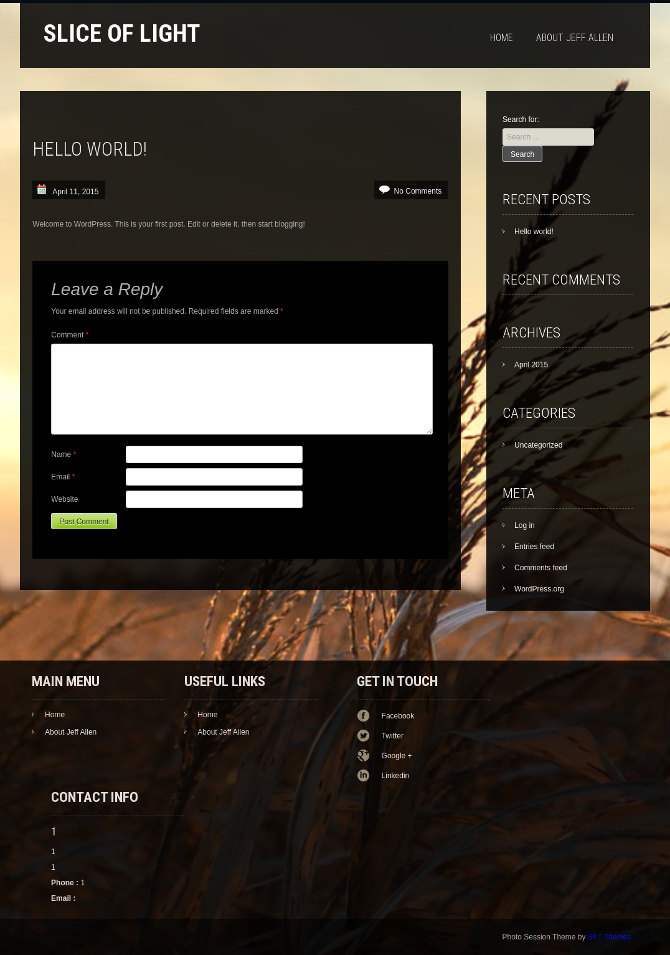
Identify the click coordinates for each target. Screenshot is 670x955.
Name (63, 454)
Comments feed (540, 567)
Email (63, 477)
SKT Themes (609, 937)
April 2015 (531, 364)
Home (501, 38)
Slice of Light (122, 33)
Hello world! (534, 231)
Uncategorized (538, 445)
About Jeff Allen (574, 38)
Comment (69, 335)
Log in (524, 525)
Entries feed (534, 546)
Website (64, 499)
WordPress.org (539, 589)
